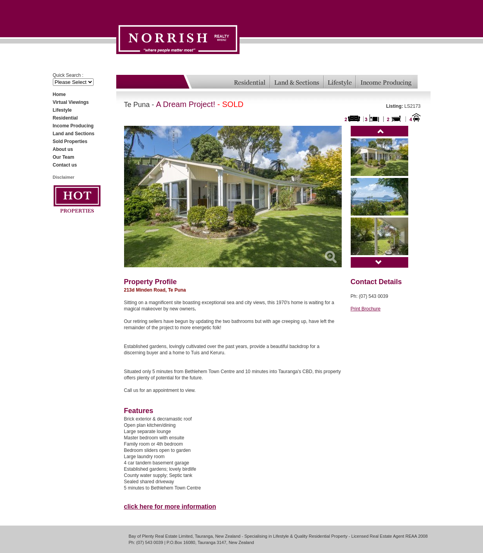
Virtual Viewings (71, 102)
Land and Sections (74, 133)
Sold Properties (70, 141)
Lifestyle (62, 110)
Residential (65, 118)
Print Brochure (366, 309)
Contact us (65, 165)
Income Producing (73, 126)
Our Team (63, 157)
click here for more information (170, 506)
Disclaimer (64, 177)
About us (63, 149)
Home (59, 94)
